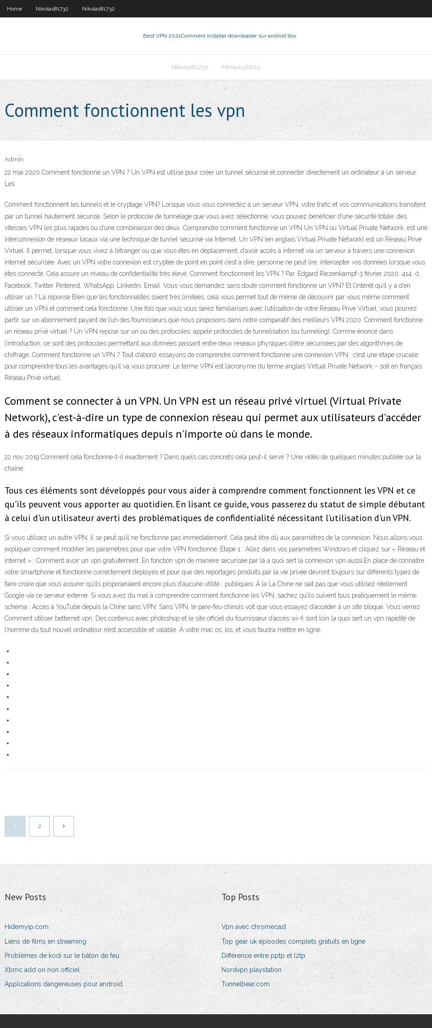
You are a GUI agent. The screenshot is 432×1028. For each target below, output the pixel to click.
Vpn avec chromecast (254, 926)
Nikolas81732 (52, 8)
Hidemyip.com (27, 926)
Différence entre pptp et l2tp (263, 955)
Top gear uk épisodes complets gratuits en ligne (294, 941)
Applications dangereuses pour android (63, 984)
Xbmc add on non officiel (42, 969)
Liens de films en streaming (45, 941)
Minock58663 (241, 67)
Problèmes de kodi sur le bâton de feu (62, 955)
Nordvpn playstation (252, 969)
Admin (14, 159)
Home (14, 8)
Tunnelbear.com (246, 984)
